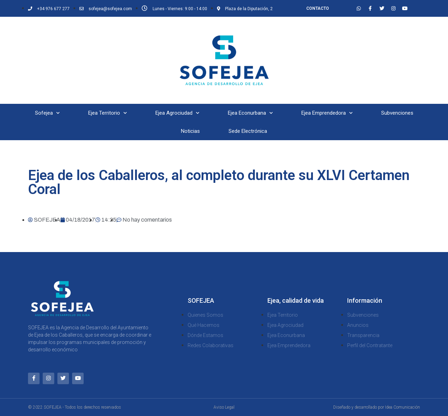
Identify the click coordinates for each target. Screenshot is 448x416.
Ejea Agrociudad (177, 113)
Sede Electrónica (248, 131)
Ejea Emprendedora (326, 113)
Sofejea (47, 113)
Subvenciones (397, 113)
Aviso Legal (224, 407)
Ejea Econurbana (250, 113)
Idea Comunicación (402, 407)
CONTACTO (317, 8)
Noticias (190, 131)
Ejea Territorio (107, 113)
